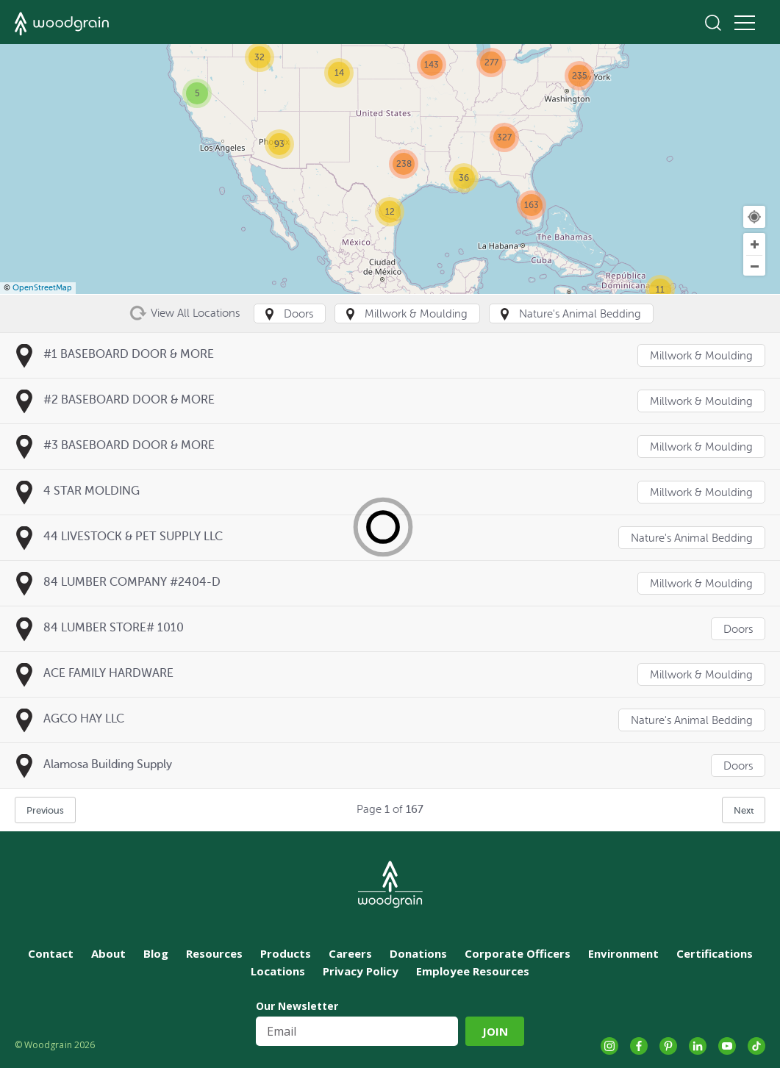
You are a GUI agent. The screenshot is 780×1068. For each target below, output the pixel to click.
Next (744, 810)
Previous (45, 810)
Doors (738, 629)
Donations (418, 953)
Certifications (714, 953)
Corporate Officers (517, 953)
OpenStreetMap (42, 288)
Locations (278, 971)
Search (713, 23)
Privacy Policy (360, 971)
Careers (350, 953)
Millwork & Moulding (701, 356)
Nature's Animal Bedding (692, 538)
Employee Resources (472, 971)
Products (285, 953)
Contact (51, 953)
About (108, 953)
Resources (214, 953)
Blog (155, 953)
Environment (623, 953)
